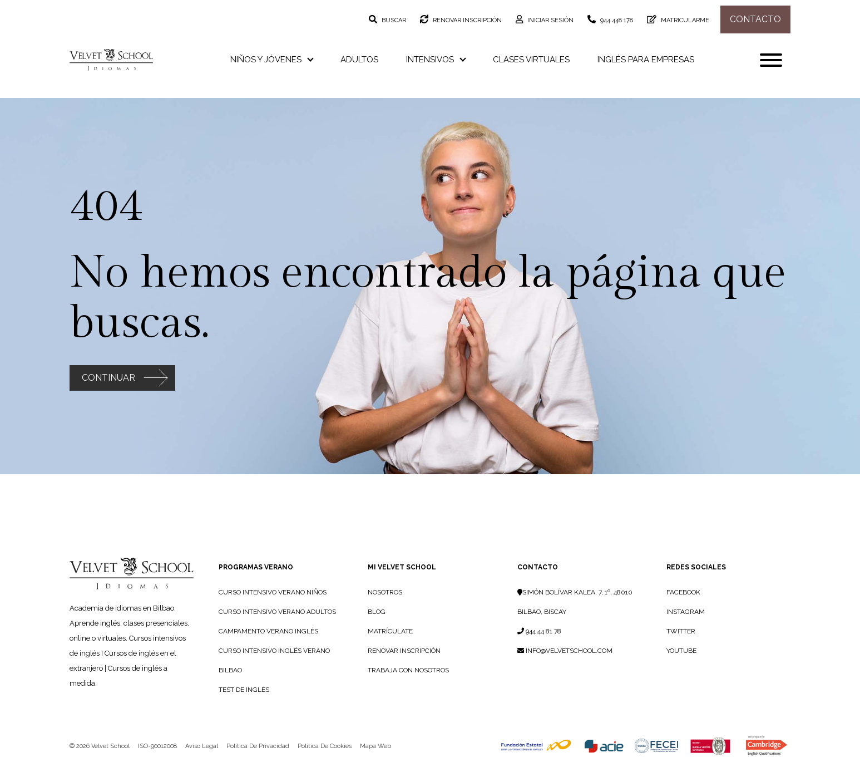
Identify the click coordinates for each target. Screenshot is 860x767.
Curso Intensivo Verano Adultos (277, 612)
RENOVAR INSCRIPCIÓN (404, 651)
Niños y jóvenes (271, 60)
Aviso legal (201, 746)
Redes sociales (696, 567)
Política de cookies (325, 746)
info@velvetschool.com (564, 651)
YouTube (681, 651)
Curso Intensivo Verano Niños (273, 592)
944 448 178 (616, 20)
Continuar (108, 377)
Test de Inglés (244, 690)
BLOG (376, 612)
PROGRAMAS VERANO (256, 567)
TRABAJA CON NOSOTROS (408, 670)
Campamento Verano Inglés (268, 631)
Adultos (359, 60)
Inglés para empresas (645, 60)
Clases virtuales (531, 60)
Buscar (393, 20)
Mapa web (375, 746)
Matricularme (684, 20)
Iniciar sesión (550, 20)
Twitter (680, 631)
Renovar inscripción (466, 20)
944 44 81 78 (539, 631)
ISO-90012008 (157, 746)
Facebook (683, 592)
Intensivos (435, 60)
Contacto (755, 19)
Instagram (685, 612)
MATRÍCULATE (390, 631)
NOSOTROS (385, 592)
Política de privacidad (257, 746)
